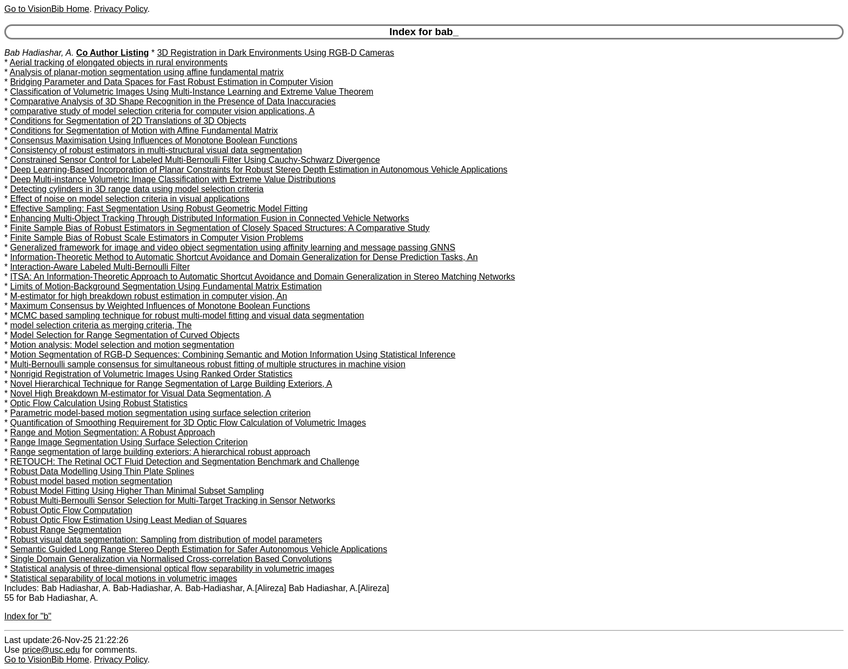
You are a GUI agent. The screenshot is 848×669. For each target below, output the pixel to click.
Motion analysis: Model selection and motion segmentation (122, 344)
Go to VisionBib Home (46, 9)
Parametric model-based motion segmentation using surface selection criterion (160, 413)
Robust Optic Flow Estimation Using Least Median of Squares (128, 520)
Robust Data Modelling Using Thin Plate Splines (102, 471)
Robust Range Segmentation (65, 529)
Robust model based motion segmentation (91, 481)
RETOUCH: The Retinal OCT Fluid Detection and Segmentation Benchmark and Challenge (185, 461)
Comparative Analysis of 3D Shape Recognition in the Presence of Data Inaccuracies (173, 101)
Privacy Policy (120, 9)
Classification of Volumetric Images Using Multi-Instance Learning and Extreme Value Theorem (192, 91)
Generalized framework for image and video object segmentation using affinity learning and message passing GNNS (232, 247)
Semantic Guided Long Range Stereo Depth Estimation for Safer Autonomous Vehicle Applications (198, 549)
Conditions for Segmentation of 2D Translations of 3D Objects (128, 120)
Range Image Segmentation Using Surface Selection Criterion (129, 442)
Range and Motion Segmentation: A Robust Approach (112, 432)
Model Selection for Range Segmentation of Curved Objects (125, 335)
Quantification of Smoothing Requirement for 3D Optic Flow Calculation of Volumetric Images (188, 422)
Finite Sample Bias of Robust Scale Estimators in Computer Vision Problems (156, 237)
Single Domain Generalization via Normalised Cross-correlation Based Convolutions (171, 559)
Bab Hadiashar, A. (39, 52)
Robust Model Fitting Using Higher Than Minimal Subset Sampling (137, 490)
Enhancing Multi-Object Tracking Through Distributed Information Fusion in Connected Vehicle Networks (209, 218)
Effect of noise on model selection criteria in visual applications (130, 198)
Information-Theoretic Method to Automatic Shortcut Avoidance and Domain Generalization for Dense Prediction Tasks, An (244, 257)
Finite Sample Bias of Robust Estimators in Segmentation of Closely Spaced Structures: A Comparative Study (219, 228)
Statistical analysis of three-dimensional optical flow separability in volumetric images (172, 568)
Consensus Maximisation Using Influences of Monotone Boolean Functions (153, 140)
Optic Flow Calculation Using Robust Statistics (99, 403)
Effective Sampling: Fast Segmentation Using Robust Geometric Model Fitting (159, 208)
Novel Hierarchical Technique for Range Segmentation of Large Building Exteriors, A (171, 383)
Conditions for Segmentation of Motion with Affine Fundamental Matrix (144, 130)
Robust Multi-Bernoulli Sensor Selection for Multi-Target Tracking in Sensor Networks (172, 500)
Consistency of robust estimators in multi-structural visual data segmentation (156, 150)
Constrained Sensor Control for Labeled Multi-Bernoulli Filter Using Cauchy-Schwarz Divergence (195, 159)
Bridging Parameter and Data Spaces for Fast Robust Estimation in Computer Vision (171, 82)
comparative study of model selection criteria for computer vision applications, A (162, 111)
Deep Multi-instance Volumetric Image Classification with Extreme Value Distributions (173, 179)
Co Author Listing (112, 52)
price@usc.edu (51, 649)
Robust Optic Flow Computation (71, 510)
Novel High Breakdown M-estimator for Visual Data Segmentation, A (140, 393)
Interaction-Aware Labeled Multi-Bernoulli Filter (100, 266)
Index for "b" (27, 616)
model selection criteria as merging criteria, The (101, 325)
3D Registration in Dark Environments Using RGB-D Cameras (275, 52)
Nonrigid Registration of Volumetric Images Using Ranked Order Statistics (151, 374)
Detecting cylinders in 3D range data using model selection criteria (137, 189)
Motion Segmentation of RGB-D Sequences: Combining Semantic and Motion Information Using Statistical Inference (233, 354)
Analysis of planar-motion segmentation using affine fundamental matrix (147, 72)
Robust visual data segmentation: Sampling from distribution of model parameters (166, 539)
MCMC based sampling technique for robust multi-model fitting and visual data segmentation (187, 315)
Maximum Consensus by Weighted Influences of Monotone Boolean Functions (160, 305)
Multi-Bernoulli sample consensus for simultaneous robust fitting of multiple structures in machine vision (208, 364)
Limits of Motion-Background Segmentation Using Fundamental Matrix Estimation (166, 286)
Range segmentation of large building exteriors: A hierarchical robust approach (160, 451)
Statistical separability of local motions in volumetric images (123, 578)
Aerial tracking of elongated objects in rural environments (119, 62)
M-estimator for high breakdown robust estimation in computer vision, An (148, 296)
